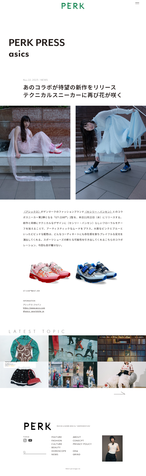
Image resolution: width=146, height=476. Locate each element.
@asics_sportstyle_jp (33, 311)
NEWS (54, 454)
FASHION (56, 440)
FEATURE (56, 436)
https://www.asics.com (34, 308)
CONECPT (78, 440)
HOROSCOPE (58, 450)
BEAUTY (56, 447)
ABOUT (77, 436)
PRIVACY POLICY (82, 443)
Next (115, 393)
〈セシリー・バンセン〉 (98, 211)
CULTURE (56, 443)
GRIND (76, 454)
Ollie (75, 450)
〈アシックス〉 (32, 211)
